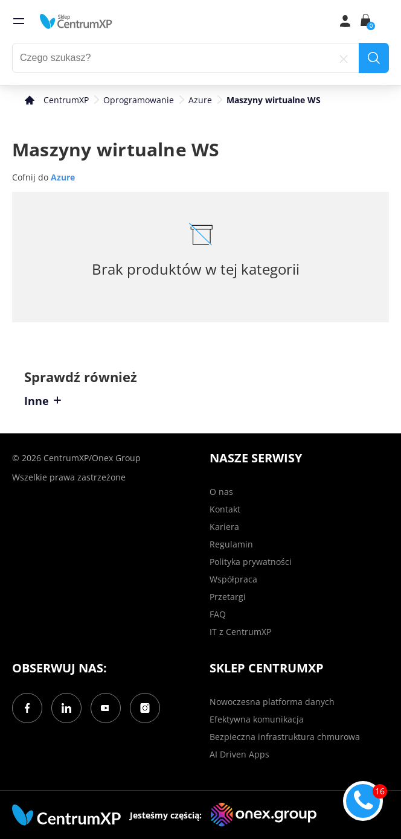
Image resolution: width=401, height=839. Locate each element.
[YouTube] (106, 708)
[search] (374, 58)
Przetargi (228, 596)
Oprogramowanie (138, 100)
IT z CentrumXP (240, 631)
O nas (221, 491)
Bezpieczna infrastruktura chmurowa (285, 736)
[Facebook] (27, 708)
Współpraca (233, 579)
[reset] (344, 58)
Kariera (224, 526)
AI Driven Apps (239, 754)
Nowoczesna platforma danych (272, 701)
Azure (200, 100)
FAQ (218, 614)
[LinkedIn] (66, 708)
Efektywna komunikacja (257, 719)
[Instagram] (145, 708)
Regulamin (231, 544)
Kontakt (225, 509)
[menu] (18, 21)
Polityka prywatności (251, 561)
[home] (76, 21)
